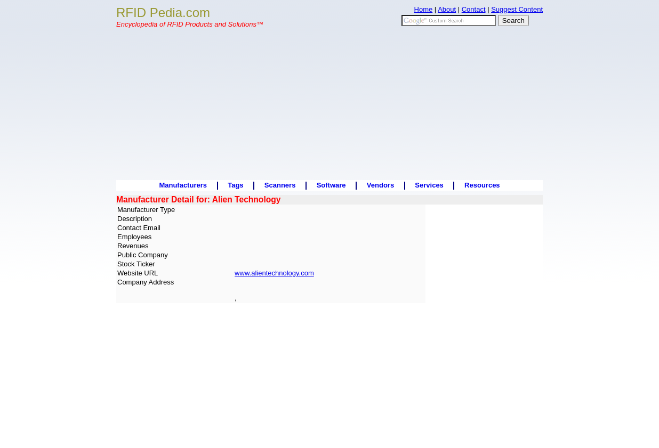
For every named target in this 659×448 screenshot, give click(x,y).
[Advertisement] (329, 105)
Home (423, 9)
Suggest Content (517, 9)
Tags (235, 185)
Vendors (380, 185)
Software (331, 185)
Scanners (280, 185)
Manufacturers (183, 185)
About (447, 9)
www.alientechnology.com (274, 273)
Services (429, 185)
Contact (474, 9)
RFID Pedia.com (163, 12)
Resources (482, 185)
